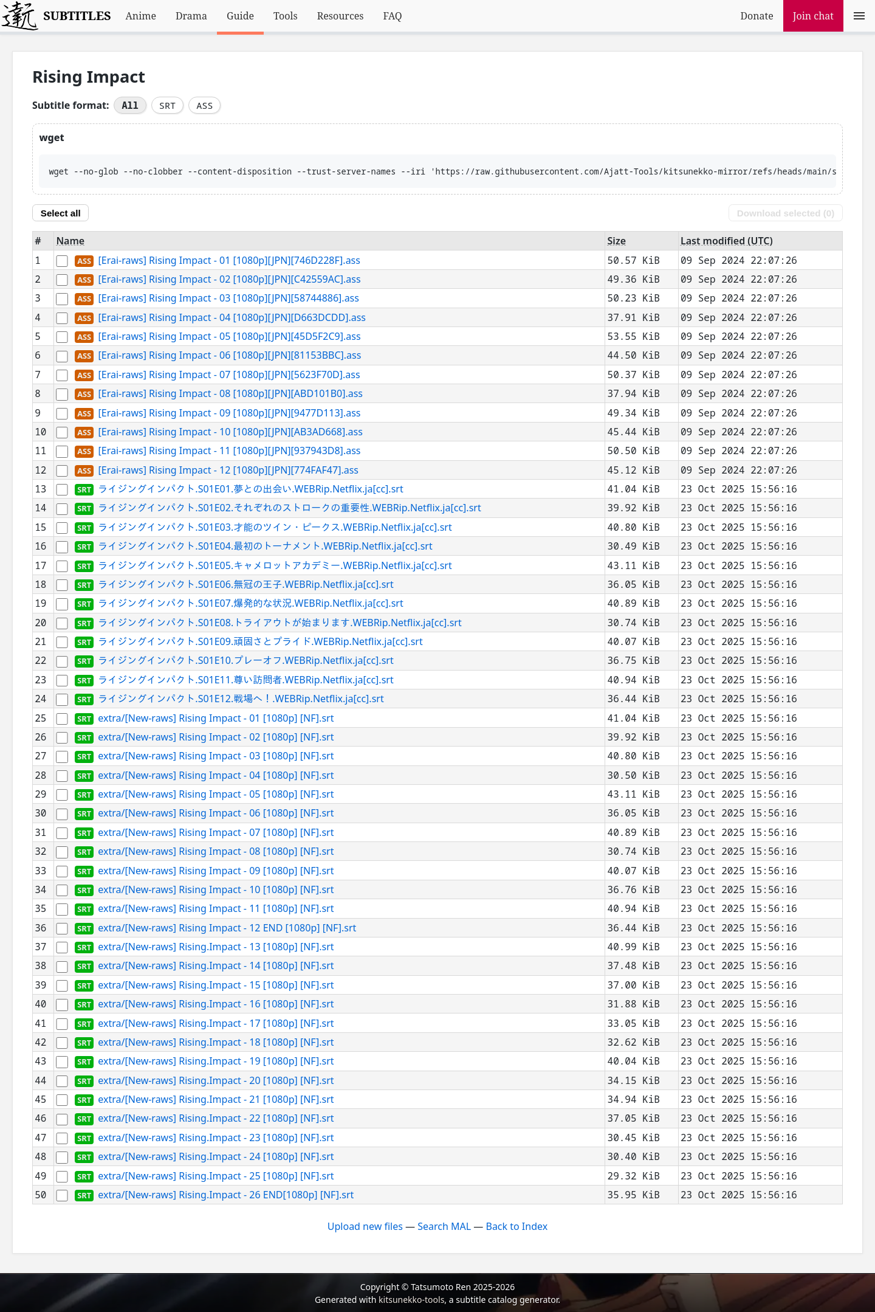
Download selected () (785, 213)
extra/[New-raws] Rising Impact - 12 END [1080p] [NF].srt (227, 927)
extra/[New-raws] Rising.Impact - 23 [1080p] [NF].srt (216, 1137)
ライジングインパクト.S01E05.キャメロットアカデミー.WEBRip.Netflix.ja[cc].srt (274, 565)
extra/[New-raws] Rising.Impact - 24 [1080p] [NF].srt (216, 1157)
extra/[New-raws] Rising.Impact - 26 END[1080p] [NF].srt (226, 1194)
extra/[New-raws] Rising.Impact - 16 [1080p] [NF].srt (216, 1004)
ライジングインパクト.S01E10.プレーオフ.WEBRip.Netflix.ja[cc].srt (245, 661)
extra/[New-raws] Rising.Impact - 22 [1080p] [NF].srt (216, 1118)
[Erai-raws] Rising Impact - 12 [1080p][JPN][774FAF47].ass (228, 470)
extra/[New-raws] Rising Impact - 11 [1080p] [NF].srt (216, 909)
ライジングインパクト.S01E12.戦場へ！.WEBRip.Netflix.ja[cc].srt (240, 699)
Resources (340, 15)
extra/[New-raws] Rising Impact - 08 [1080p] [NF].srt (216, 851)
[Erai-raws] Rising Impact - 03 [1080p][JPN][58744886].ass (228, 298)
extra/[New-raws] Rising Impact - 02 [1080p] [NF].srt (216, 737)
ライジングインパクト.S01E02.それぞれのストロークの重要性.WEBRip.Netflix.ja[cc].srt (289, 508)
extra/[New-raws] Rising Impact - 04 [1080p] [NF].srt (216, 775)
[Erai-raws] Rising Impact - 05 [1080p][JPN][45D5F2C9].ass (229, 336)
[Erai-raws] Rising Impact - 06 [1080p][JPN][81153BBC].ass (229, 355)
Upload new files (365, 1226)
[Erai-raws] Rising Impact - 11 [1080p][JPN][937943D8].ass (229, 451)
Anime (141, 15)
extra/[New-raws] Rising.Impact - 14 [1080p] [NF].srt (216, 966)
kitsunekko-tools (411, 1299)
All (130, 105)
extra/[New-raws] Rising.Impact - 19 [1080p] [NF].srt (216, 1061)
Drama (191, 15)
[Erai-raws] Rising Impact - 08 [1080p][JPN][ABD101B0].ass (230, 394)
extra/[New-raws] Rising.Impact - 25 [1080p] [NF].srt (216, 1176)
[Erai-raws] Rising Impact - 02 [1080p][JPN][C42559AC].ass (229, 279)
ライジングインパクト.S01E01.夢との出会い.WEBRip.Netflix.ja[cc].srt (250, 488)
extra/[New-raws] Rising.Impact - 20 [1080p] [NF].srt (216, 1080)
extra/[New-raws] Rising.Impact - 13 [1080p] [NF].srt (216, 946)
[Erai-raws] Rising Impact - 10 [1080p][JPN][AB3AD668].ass (230, 431)
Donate (756, 15)
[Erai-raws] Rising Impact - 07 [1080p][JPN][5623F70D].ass (229, 374)
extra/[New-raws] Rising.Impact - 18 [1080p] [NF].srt (216, 1042)
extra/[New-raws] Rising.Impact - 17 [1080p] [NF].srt (216, 1023)
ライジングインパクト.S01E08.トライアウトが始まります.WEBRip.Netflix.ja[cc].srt (279, 622)
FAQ (392, 15)
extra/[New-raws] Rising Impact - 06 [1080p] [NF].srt (216, 813)
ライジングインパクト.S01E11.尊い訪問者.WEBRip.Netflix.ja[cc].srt (245, 679)
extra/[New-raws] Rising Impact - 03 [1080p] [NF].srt (216, 756)
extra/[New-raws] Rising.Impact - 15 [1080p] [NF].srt (216, 985)
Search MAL (444, 1226)
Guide (240, 15)
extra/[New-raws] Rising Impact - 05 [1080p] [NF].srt (216, 794)
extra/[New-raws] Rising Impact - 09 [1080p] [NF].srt (216, 870)
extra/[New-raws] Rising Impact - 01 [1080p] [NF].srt (216, 718)
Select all (61, 213)
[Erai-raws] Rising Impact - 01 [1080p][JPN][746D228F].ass (229, 260)
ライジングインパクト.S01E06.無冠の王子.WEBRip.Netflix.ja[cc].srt (245, 584)
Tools (285, 15)
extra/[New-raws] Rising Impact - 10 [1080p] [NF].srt (216, 889)
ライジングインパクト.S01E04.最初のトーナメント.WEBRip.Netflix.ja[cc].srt (265, 546)
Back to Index (516, 1226)
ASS (204, 105)
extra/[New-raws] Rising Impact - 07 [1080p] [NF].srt (216, 832)
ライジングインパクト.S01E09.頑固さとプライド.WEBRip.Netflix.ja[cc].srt (260, 641)
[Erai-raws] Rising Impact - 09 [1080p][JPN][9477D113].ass (229, 412)
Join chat (813, 15)
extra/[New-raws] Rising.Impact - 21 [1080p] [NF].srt (216, 1099)
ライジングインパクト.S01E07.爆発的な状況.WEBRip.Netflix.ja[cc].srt (250, 603)
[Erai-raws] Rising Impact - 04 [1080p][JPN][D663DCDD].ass (232, 317)
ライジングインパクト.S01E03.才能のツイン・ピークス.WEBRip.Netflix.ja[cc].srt (274, 527)
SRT (167, 105)
